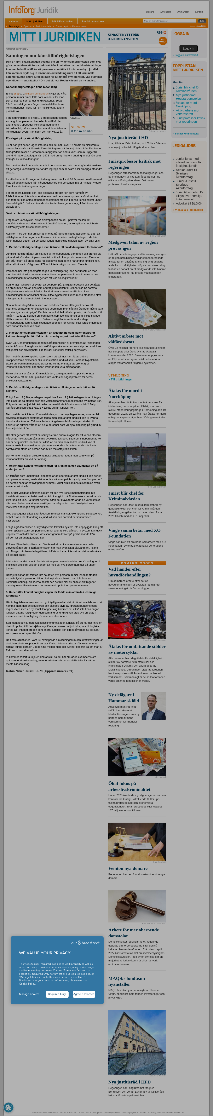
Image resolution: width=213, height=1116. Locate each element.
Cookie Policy (27, 984)
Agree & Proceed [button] (83, 994)
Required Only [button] (57, 994)
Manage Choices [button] (29, 994)
